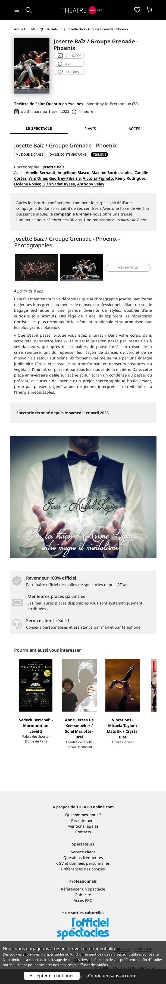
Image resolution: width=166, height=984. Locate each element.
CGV (60, 863)
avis (65, 64)
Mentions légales (83, 826)
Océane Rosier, (27, 183)
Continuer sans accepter (113, 976)
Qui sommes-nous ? (83, 814)
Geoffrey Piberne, (65, 178)
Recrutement (83, 820)
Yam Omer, (38, 178)
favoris (68, 72)
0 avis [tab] (90, 128)
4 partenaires (39, 959)
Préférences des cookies (83, 869)
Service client (83, 851)
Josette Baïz (53, 166)
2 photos (70, 55)
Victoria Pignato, (98, 178)
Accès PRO (83, 900)
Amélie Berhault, (41, 172)
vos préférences (126, 959)
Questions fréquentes (83, 857)
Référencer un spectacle (83, 889)
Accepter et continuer (52, 976)
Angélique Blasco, (74, 172)
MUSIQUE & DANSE (29, 154)
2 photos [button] (128, 267)
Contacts (83, 831)
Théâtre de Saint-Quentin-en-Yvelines (48, 103)
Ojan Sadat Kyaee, (59, 183)
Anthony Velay (90, 183)
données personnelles (89, 863)
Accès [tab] (134, 128)
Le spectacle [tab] (39, 128)
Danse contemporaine (68, 154)
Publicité (83, 894)
